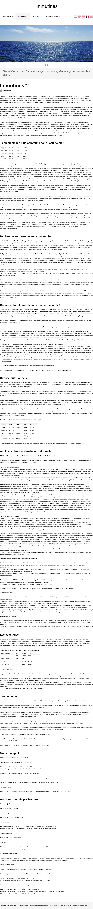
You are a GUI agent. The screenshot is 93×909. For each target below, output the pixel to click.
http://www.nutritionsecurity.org (8, 228)
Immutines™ (23, 16)
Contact (67, 16)
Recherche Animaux (53, 16)
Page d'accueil (8, 16)
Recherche (36, 16)
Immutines (46, 6)
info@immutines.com (43, 905)
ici (8, 443)
